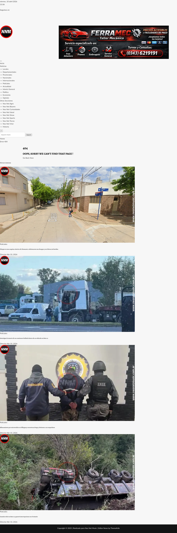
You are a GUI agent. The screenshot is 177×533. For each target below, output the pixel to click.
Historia (6, 127)
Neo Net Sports (9, 118)
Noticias (3, 66)
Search (28, 135)
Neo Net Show (8, 115)
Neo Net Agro (8, 103)
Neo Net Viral (8, 124)
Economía (6, 95)
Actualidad (7, 86)
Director (3, 254)
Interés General (9, 89)
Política (5, 92)
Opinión (6, 98)
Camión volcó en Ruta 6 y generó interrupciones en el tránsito (19, 517)
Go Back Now (28, 158)
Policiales (6, 83)
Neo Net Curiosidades (11, 109)
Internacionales (9, 80)
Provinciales (7, 75)
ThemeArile (115, 528)
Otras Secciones (6, 101)
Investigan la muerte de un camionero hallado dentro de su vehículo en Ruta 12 (24, 338)
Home (2, 139)
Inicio (2, 63)
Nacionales (7, 78)
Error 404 (4, 141)
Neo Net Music (91, 528)
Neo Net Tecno (8, 121)
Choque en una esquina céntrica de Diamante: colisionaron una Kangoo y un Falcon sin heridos (29, 249)
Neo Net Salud (8, 112)
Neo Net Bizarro (9, 106)
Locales (5, 69)
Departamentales (9, 72)
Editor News (103, 528)
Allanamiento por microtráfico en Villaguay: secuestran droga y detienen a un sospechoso (27, 427)
